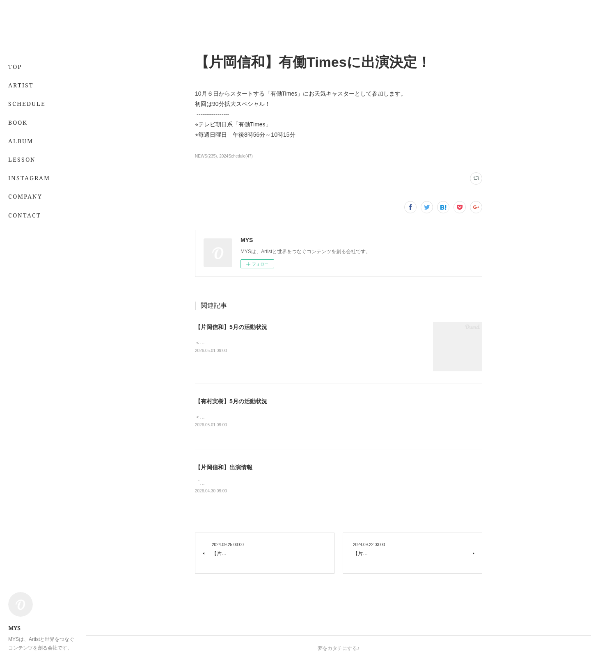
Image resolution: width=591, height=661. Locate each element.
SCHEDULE (27, 103)
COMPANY (25, 196)
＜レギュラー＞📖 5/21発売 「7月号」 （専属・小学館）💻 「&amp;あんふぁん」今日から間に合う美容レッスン (322, 417)
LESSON (22, 159)
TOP (15, 67)
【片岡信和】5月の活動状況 (231, 327)
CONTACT (24, 215)
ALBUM (20, 141)
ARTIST (21, 85)
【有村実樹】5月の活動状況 (231, 401)
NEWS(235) (206, 156)
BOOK (17, 122)
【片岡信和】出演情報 (223, 467)
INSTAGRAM (29, 178)
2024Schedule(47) (236, 156)
